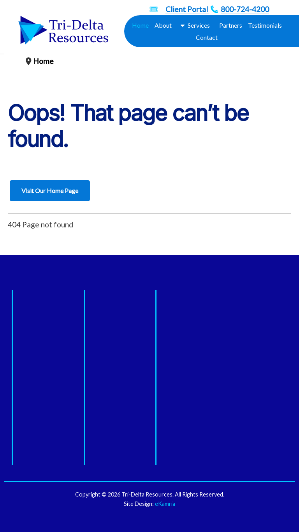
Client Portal (187, 9)
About (163, 25)
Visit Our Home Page (49, 190)
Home (140, 25)
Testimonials (265, 25)
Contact (207, 37)
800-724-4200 (245, 9)
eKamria (165, 503)
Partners (230, 25)
